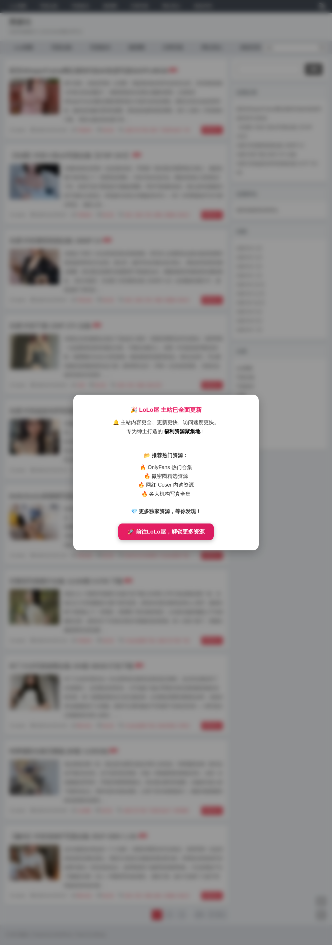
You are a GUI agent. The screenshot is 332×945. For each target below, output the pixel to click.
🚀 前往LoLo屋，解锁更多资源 (165, 532)
